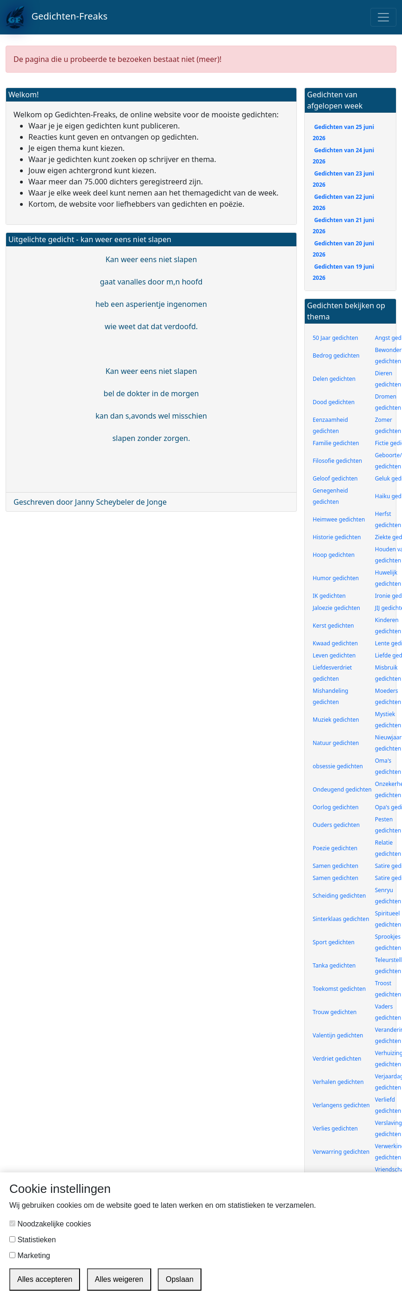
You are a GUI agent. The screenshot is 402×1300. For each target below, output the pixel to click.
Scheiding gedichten (339, 896)
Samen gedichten (335, 866)
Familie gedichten (336, 443)
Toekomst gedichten (339, 989)
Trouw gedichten (334, 1012)
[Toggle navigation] (383, 17)
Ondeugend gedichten (342, 789)
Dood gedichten (334, 402)
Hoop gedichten (334, 555)
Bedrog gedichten (336, 355)
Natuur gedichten (336, 743)
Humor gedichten (336, 578)
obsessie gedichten (338, 766)
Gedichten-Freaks (56, 17)
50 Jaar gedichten (335, 338)
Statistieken (32, 1240)
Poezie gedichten (335, 848)
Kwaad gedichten (335, 643)
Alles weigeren (119, 1279)
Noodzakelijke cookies (50, 1224)
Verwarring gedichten (341, 1152)
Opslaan (180, 1279)
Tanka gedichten (334, 965)
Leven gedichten (334, 655)
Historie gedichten (337, 537)
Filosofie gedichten (337, 461)
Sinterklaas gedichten (341, 919)
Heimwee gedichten (339, 519)
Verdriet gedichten (337, 1059)
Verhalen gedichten (338, 1082)
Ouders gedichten (336, 825)
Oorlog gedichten (336, 807)
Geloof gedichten (335, 478)
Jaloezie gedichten (336, 608)
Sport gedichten (334, 942)
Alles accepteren (44, 1279)
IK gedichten (329, 596)
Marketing (29, 1255)
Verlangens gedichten (341, 1105)
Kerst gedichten (333, 626)
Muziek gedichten (336, 720)
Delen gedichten (334, 379)
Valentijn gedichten (338, 1035)
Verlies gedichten (335, 1128)
